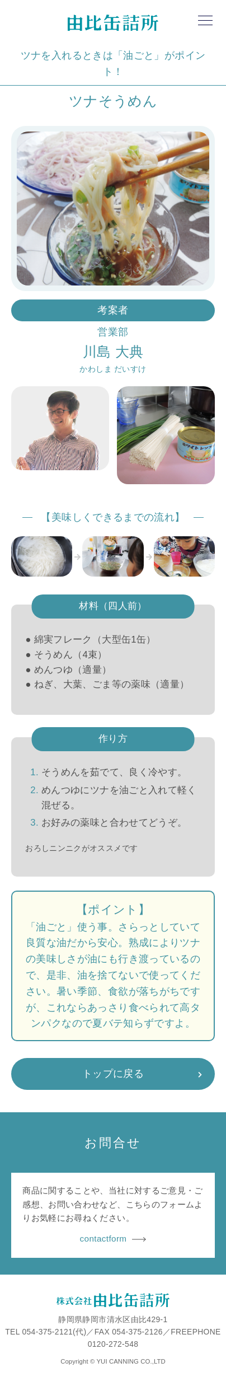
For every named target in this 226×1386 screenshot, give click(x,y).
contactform (113, 1238)
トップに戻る (113, 1073)
